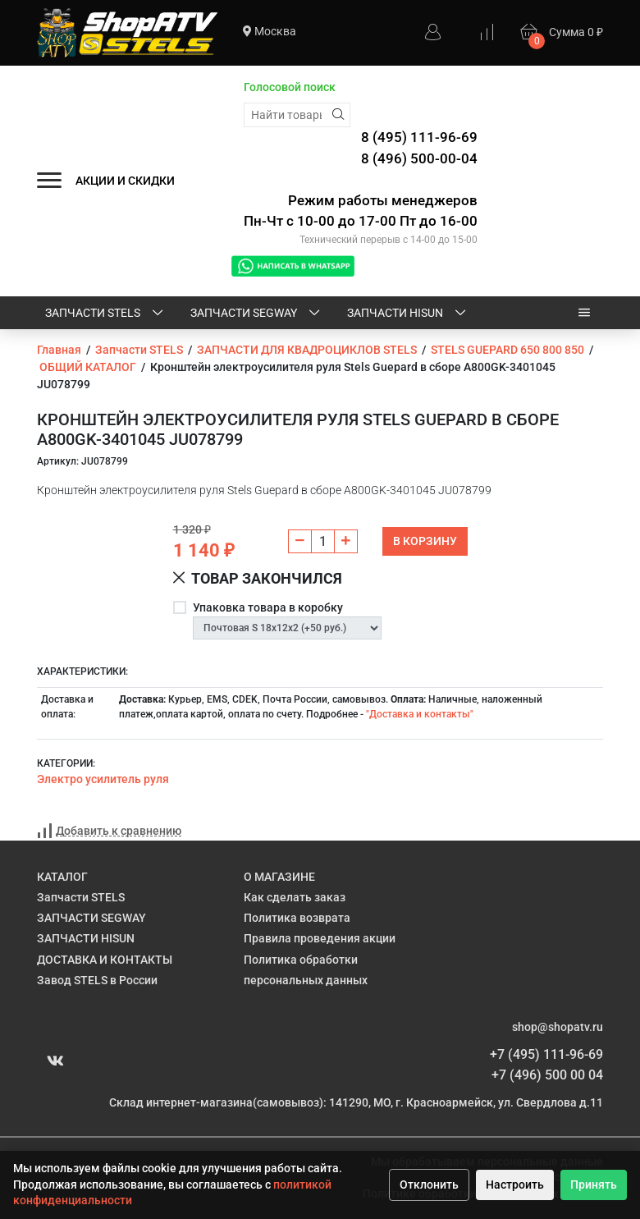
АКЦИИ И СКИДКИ (125, 180)
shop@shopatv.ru (557, 1026)
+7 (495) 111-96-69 (546, 1054)
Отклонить (429, 1184)
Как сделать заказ (294, 897)
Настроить (515, 1184)
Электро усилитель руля (103, 779)
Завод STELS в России (97, 980)
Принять (593, 1184)
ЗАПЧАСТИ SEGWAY (256, 314)
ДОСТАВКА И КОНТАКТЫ (104, 959)
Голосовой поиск (290, 87)
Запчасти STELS (105, 314)
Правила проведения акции (319, 938)
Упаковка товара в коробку (268, 607)
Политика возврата (297, 917)
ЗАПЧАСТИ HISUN (408, 314)
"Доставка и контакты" (419, 714)
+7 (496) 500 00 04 (547, 1075)
